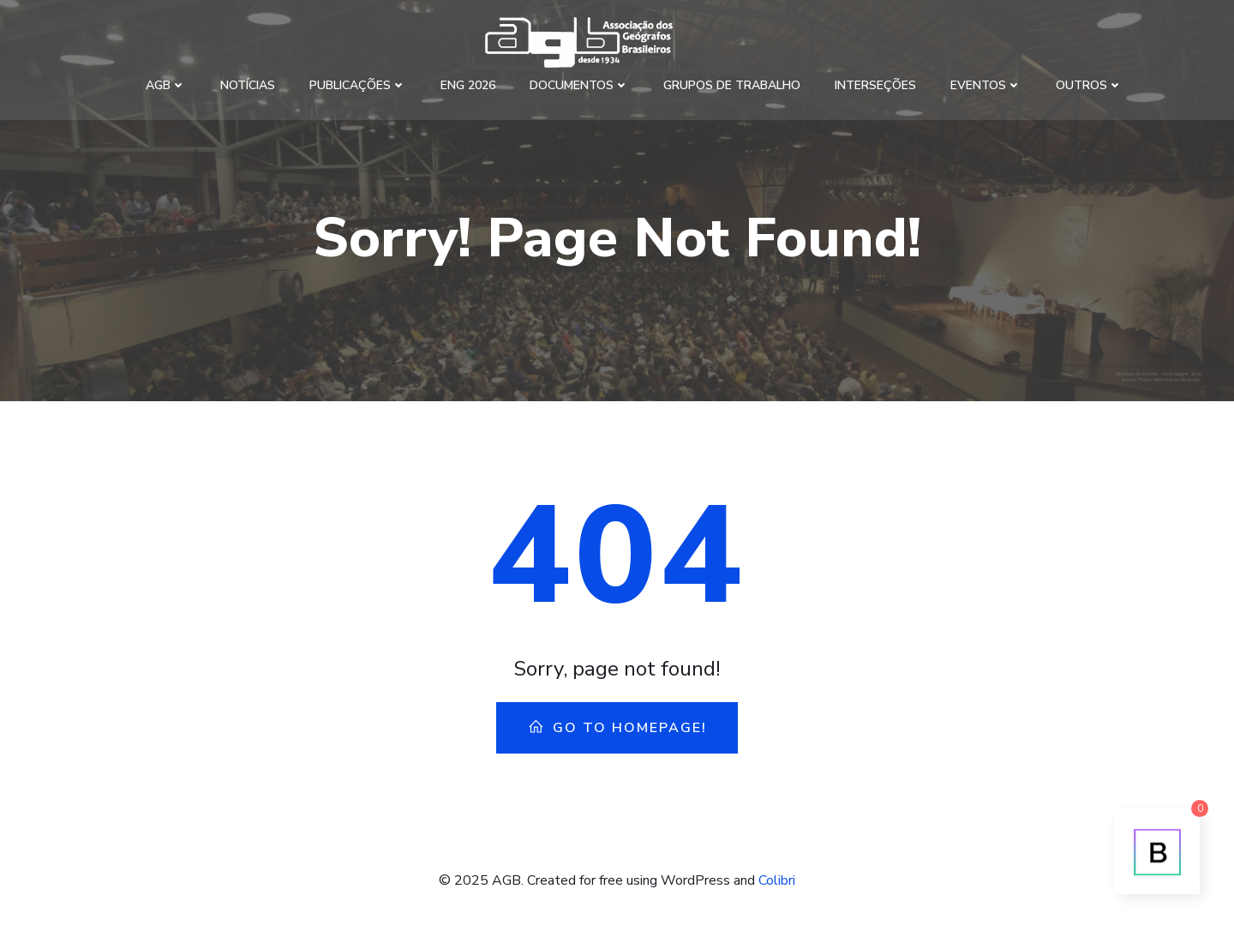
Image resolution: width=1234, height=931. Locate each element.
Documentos (579, 85)
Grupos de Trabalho (731, 85)
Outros (1089, 85)
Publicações (357, 85)
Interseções (875, 85)
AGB (166, 85)
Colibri (776, 880)
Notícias (247, 85)
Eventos (985, 85)
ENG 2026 (467, 85)
